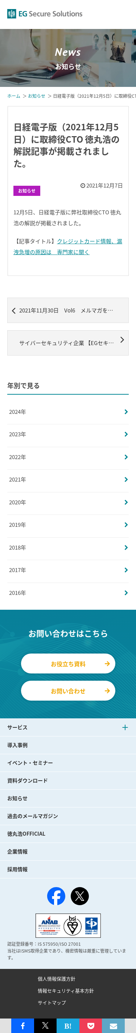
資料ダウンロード (27, 780)
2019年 (17, 525)
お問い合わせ (80, 690)
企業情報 (17, 851)
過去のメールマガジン (32, 815)
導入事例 (17, 744)
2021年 (17, 479)
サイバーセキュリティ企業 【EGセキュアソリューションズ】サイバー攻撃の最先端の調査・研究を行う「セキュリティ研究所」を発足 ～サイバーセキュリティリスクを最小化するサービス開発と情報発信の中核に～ (74, 340)
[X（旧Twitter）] (80, 896)
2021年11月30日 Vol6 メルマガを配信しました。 (70, 310)
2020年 (17, 502)
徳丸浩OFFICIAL (26, 833)
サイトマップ (52, 1002)
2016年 (17, 593)
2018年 (17, 547)
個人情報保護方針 (56, 978)
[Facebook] (56, 897)
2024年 (17, 412)
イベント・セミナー (30, 762)
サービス (17, 727)
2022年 (17, 457)
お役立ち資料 (80, 663)
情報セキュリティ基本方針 (66, 990)
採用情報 (17, 869)
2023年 (17, 434)
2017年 (17, 570)
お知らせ (27, 191)
